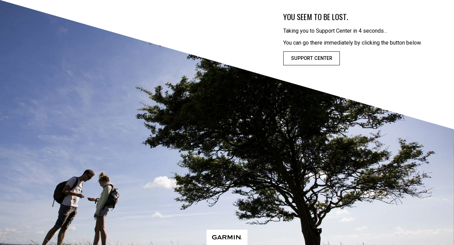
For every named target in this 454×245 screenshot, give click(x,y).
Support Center (311, 58)
